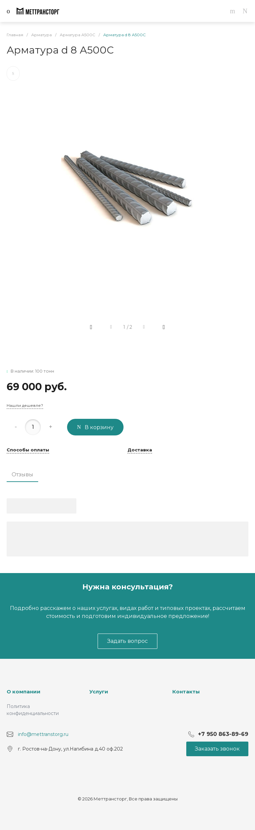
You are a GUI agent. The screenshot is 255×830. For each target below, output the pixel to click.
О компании (24, 691)
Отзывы (22, 474)
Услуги (98, 691)
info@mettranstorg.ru (43, 734)
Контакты (186, 691)
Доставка (140, 450)
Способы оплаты (28, 450)
